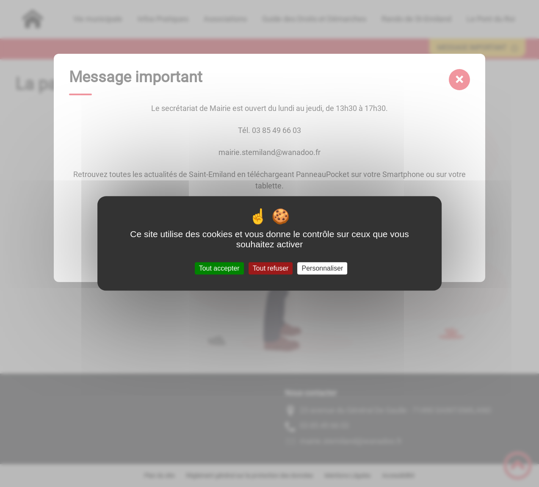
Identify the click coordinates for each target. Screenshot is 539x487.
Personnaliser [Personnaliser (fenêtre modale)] (322, 268)
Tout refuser (270, 268)
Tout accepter (219, 268)
